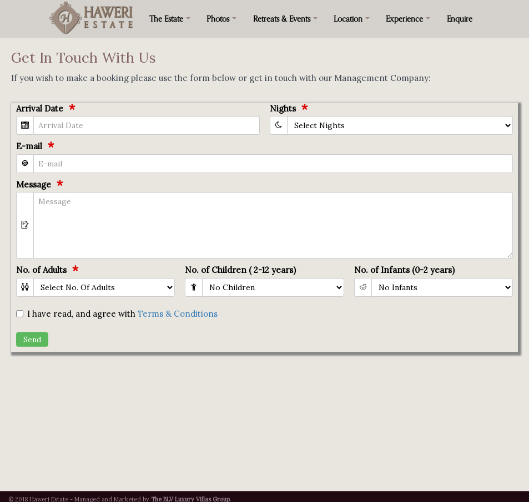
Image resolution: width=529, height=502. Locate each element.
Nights (283, 108)
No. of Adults (41, 270)
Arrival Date (39, 108)
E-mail (29, 146)
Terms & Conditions (178, 313)
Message (33, 184)
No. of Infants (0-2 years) (404, 270)
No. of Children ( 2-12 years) (240, 270)
